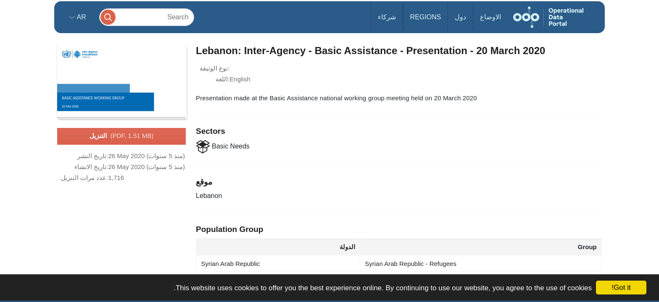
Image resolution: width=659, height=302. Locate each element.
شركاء (387, 17)
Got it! (621, 288)
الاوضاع (490, 17)
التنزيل (121, 136)
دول (460, 17)
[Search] (146, 17)
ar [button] (80, 17)
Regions (425, 17)
